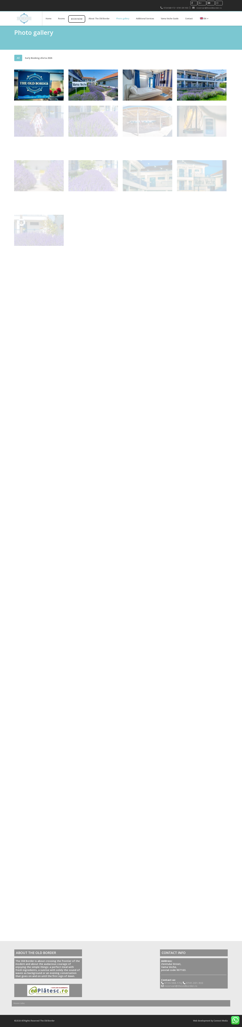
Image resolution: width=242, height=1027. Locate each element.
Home (48, 18)
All (18, 57)
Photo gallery (122, 18)
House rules (19, 1003)
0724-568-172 (169, 8)
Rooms (61, 18)
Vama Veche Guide (169, 18)
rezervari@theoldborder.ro (209, 8)
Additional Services (145, 18)
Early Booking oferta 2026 (38, 57)
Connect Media (221, 1020)
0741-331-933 (182, 8)
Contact (189, 18)
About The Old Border (99, 18)
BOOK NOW (76, 18)
